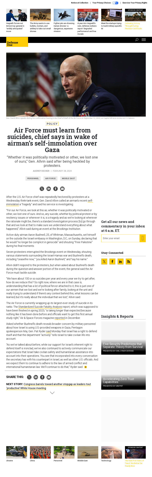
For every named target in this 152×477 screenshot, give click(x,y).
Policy (52, 126)
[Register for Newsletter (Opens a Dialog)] (143, 240)
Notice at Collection (79, 3)
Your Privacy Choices (105, 3)
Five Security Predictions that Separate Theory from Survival (123, 347)
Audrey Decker (41, 173)
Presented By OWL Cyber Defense (118, 353)
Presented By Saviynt (113, 388)
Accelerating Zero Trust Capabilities (118, 382)
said (48, 333)
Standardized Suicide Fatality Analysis (40, 309)
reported (60, 320)
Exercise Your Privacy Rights (135, 3)
